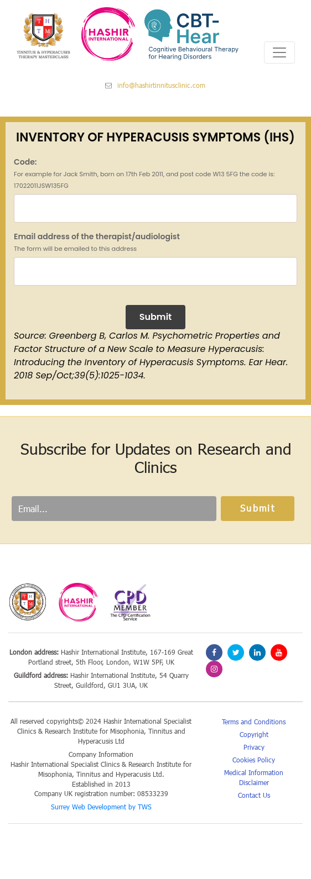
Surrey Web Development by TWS (101, 806)
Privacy (254, 747)
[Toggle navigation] (279, 52)
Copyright (254, 734)
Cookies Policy (253, 759)
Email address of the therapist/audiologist (97, 242)
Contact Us (254, 795)
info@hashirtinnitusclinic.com (155, 85)
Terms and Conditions (254, 721)
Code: (144, 173)
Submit (155, 316)
